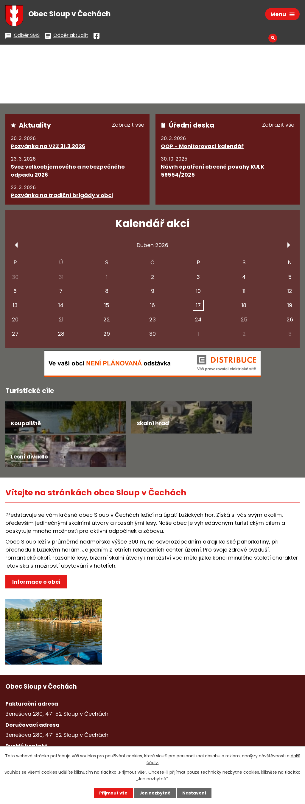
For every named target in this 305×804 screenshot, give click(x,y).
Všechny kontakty (36, 742)
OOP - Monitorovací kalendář (202, 146)
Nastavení (194, 793)
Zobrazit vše (128, 125)
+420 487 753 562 (35, 722)
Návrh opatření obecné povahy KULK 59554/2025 (212, 170)
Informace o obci (36, 548)
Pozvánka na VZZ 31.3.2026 (48, 146)
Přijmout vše (113, 793)
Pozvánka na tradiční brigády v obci (62, 195)
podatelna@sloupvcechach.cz (108, 722)
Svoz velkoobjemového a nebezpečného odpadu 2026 (68, 170)
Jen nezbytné (154, 793)
